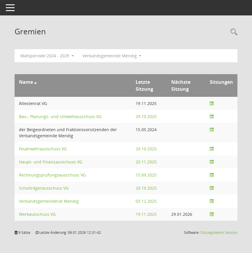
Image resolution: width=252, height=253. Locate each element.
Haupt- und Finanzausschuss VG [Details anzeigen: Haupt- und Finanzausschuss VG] (50, 162)
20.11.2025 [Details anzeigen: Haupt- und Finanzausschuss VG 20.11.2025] (146, 162)
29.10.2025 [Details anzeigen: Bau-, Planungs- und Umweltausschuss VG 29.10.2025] (146, 116)
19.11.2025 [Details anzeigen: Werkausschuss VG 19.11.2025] (146, 214)
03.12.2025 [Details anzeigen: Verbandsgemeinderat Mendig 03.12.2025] (146, 201)
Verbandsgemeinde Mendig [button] (112, 55)
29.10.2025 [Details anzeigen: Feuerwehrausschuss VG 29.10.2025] (146, 149)
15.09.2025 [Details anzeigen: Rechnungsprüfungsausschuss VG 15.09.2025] (146, 175)
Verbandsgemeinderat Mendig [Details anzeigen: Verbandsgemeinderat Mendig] (49, 201)
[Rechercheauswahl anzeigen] (232, 32)
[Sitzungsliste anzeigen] (212, 103)
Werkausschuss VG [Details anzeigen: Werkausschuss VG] (37, 214)
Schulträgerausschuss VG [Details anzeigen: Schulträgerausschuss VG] (44, 188)
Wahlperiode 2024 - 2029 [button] (47, 55)
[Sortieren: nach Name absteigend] (35, 82)
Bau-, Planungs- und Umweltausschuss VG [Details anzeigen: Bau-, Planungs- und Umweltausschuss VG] (60, 116)
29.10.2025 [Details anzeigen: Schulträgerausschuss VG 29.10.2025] (146, 188)
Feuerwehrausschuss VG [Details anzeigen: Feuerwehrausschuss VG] (43, 149)
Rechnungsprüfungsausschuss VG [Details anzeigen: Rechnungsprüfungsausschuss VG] (52, 175)
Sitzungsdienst (218, 232)
